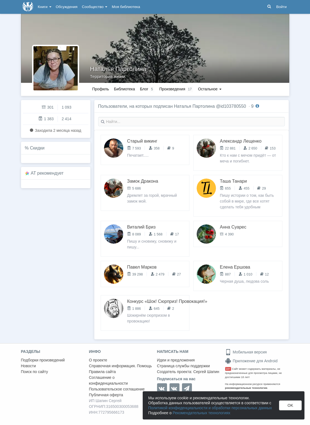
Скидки (37, 148)
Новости (28, 366)
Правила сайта (102, 371)
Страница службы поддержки (183, 366)
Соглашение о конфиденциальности (108, 380)
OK (290, 405)
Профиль (100, 89)
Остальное (210, 89)
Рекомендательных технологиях (201, 413)
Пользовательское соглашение (117, 389)
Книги (44, 7)
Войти (281, 7)
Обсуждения (66, 7)
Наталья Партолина (118, 68)
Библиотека (124, 89)
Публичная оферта (106, 395)
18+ (228, 368)
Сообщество (94, 7)
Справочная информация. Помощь (120, 366)
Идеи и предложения (176, 360)
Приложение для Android (251, 361)
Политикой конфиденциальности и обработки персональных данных (210, 408)
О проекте (98, 360)
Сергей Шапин (206, 371)
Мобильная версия (246, 352)
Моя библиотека (126, 7)
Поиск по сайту (34, 371)
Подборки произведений (43, 360)
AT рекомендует (47, 173)
